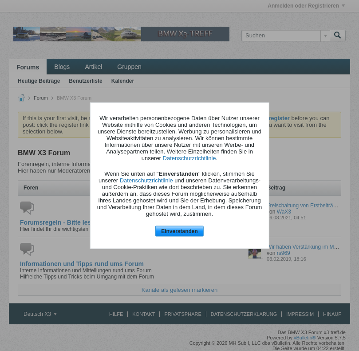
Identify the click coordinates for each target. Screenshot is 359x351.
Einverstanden (179, 231)
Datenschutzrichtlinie (189, 158)
